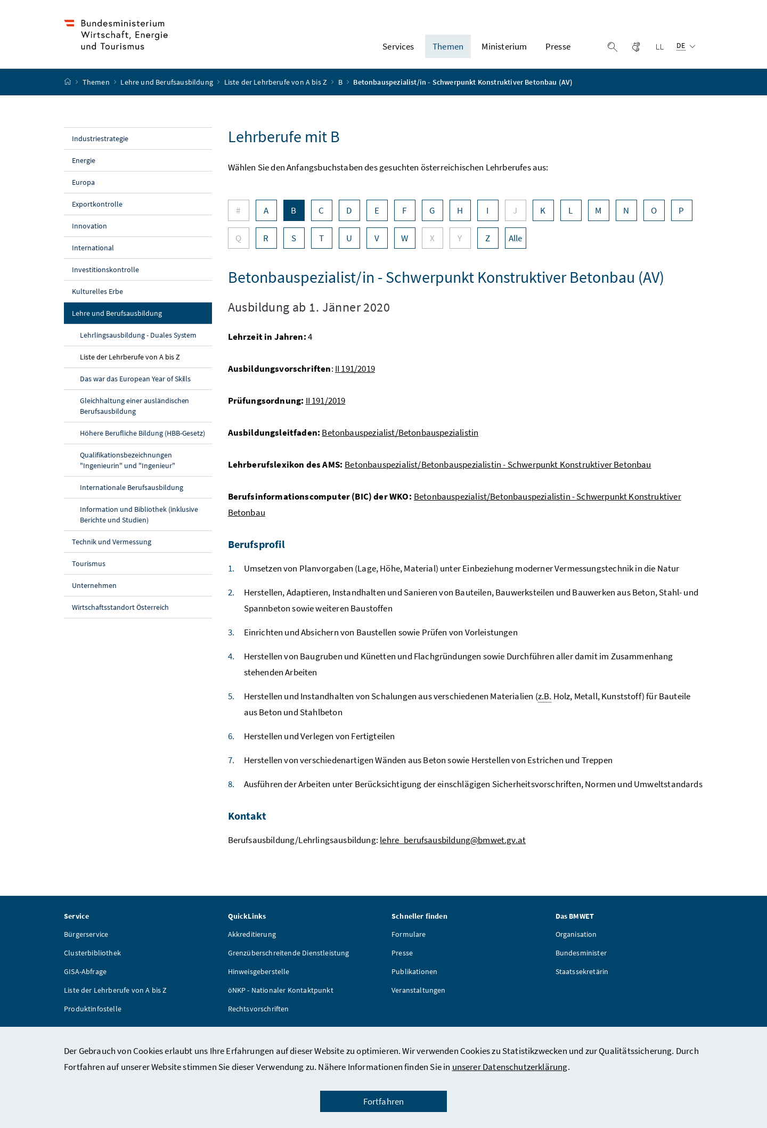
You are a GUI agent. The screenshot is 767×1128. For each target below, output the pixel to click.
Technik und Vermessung (111, 546)
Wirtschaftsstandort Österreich (120, 612)
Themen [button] (448, 48)
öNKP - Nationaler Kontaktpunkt (280, 995)
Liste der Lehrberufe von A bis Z (276, 87)
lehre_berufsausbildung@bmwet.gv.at (453, 845)
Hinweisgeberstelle (259, 976)
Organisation (576, 939)
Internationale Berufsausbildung (131, 492)
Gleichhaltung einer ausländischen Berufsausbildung (134, 410)
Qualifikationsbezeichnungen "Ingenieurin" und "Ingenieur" (127, 465)
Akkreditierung (252, 939)
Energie (83, 165)
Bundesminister (581, 957)
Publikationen (414, 976)
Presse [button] (557, 48)
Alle (516, 243)
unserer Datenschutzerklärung (510, 1067)
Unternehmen (94, 590)
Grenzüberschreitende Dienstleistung (288, 957)
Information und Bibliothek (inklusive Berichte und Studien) (139, 519)
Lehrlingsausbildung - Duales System (138, 340)
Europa (83, 187)
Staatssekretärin (582, 976)
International (93, 252)
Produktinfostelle (92, 1013)
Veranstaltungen (418, 995)
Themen (97, 87)
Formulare (408, 939)
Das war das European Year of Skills (135, 383)
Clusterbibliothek (92, 957)
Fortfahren (383, 1101)
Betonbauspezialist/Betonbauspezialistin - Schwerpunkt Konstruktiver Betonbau (498, 469)
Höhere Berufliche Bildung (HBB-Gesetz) (142, 438)
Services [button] (398, 48)
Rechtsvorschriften (258, 1013)
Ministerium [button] (504, 48)
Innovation (89, 230)
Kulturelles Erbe (97, 296)
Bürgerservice (86, 939)
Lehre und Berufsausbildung (167, 87)
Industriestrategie (100, 143)
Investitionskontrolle (105, 274)
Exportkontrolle (97, 209)
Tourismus (88, 568)
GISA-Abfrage (85, 976)
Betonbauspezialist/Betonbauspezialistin (400, 437)
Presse (402, 957)
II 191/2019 (355, 373)
